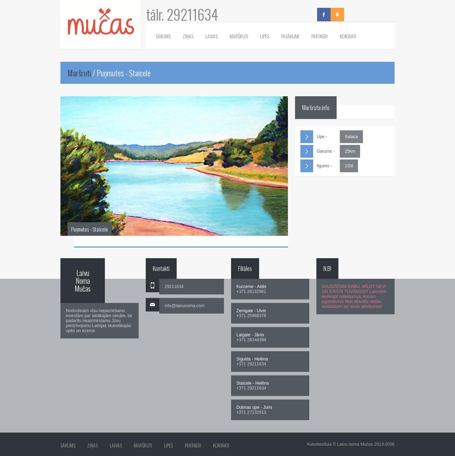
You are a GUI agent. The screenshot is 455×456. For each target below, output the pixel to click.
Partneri (319, 36)
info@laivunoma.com (184, 305)
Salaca (351, 136)
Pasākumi (290, 36)
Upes (264, 36)
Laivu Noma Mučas (83, 280)
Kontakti (348, 36)
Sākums (163, 36)
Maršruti (239, 36)
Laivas (211, 36)
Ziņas (188, 36)
